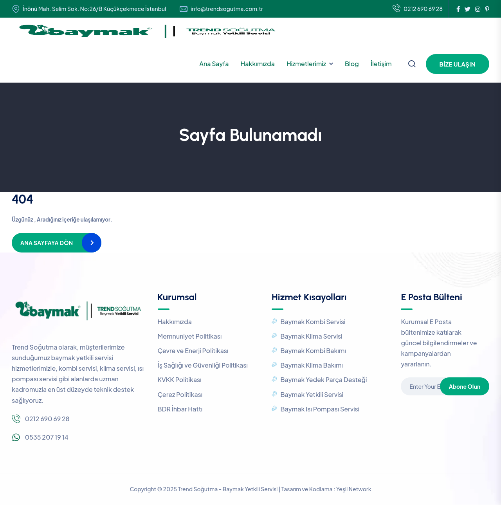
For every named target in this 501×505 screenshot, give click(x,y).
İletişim (381, 64)
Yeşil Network (353, 488)
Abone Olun (464, 386)
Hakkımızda (258, 64)
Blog (352, 64)
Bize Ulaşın (458, 64)
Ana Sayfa (214, 64)
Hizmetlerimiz (306, 64)
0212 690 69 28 (418, 9)
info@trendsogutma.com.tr (227, 8)
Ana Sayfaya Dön (46, 242)
